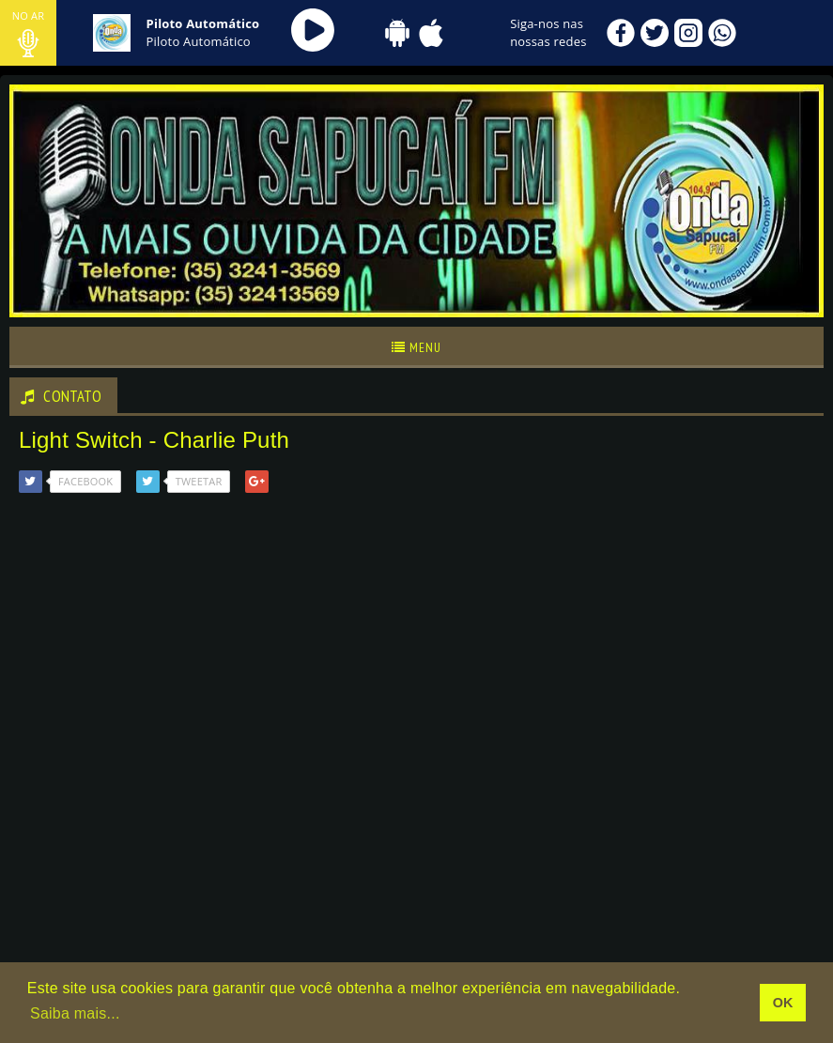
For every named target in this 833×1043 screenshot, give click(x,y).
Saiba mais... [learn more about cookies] (75, 1013)
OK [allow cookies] (783, 1002)
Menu (416, 347)
